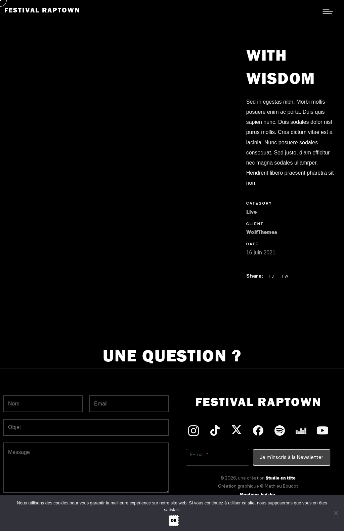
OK (174, 520)
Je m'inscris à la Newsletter (291, 457)
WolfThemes (261, 232)
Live (251, 211)
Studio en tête (281, 478)
